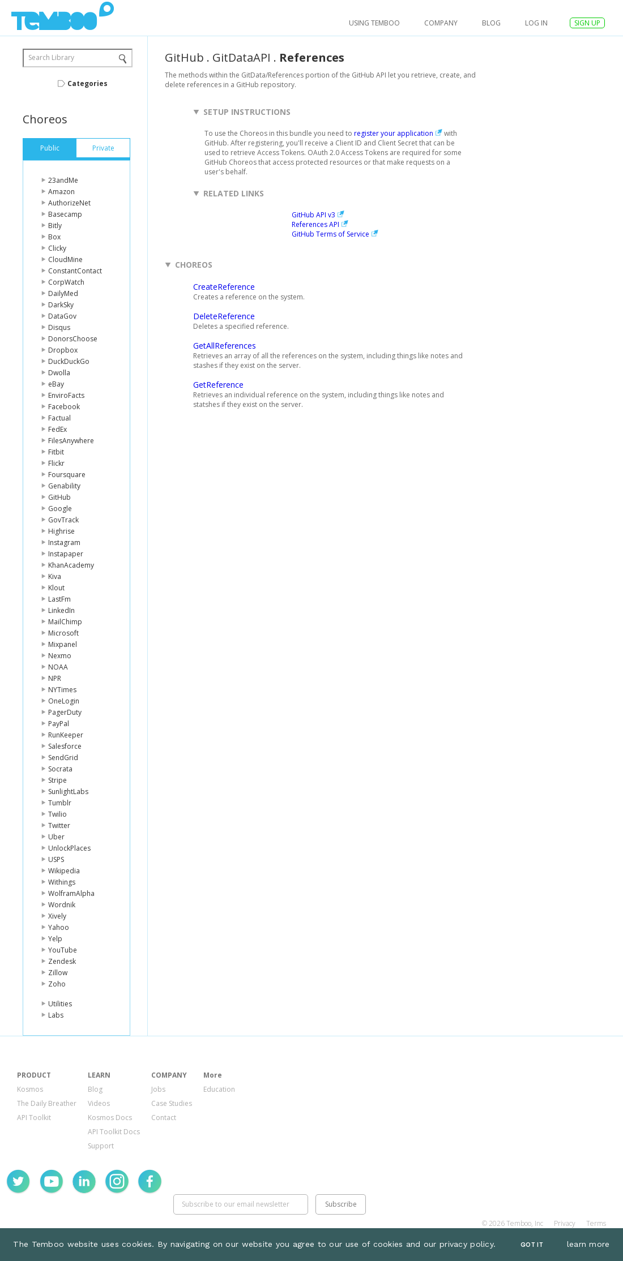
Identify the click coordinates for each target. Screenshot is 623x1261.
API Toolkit (34, 1117)
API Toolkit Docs (114, 1131)
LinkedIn (61, 610)
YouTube (62, 950)
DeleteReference (224, 316)
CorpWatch (66, 282)
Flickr (56, 463)
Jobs (158, 1089)
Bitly (55, 225)
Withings (61, 882)
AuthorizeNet (69, 203)
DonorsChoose (72, 339)
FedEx (57, 429)
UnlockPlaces (69, 848)
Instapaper (65, 554)
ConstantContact (75, 271)
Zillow (57, 972)
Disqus (59, 327)
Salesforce (65, 746)
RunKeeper (65, 735)
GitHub (59, 497)
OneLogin (63, 701)
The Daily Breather (46, 1103)
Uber (56, 837)
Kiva (54, 576)
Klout (56, 588)
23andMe (63, 180)
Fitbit (56, 452)
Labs (55, 1015)
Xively (57, 916)
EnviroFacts (66, 395)
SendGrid (63, 757)
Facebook (64, 406)
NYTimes (62, 689)
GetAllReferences (224, 345)
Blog (491, 23)
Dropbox (63, 350)
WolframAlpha (71, 893)
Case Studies (171, 1103)
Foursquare (67, 474)
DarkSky (61, 305)
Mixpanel (62, 644)
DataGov (62, 316)
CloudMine (65, 259)
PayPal (58, 723)
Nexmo (59, 655)
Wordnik (61, 905)
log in (536, 23)
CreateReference (224, 286)
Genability (64, 486)
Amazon (61, 191)
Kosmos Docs (110, 1117)
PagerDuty (65, 712)
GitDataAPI (241, 57)
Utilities (60, 1004)
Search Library (51, 57)
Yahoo (58, 927)
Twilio (57, 814)
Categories (87, 83)
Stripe (57, 780)
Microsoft (63, 633)
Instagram (64, 542)
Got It (531, 1245)
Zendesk (62, 961)
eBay (56, 384)
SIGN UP (587, 23)
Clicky (57, 248)
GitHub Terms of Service (330, 234)
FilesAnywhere (71, 440)
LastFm (59, 599)
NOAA (58, 667)
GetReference (218, 384)
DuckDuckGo (68, 361)
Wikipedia (64, 871)
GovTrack (63, 520)
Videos (99, 1103)
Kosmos (30, 1089)
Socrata (60, 769)
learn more (588, 1244)
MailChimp (65, 622)
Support (101, 1146)
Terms (596, 1223)
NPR (54, 678)
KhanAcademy (71, 565)
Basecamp (65, 214)
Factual (59, 418)
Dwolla (59, 373)
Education (219, 1089)
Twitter (59, 825)
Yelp (55, 938)
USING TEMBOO (374, 23)
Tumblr (59, 803)
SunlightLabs (68, 791)
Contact (163, 1117)
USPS (56, 859)
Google (60, 508)
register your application (393, 133)
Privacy (564, 1223)
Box (54, 237)
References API (315, 224)
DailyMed (63, 293)
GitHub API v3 (313, 215)
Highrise (61, 531)
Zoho (57, 984)
